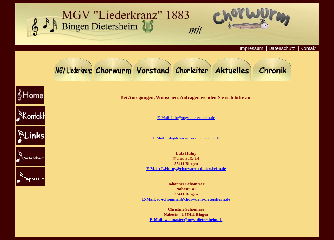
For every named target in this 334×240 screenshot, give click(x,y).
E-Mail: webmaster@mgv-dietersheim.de (186, 219)
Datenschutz (281, 48)
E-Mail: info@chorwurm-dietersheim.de (186, 138)
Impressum (251, 48)
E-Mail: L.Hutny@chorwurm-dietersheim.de (186, 168)
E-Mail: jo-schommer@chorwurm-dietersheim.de (186, 199)
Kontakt (308, 48)
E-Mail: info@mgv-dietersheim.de (186, 117)
